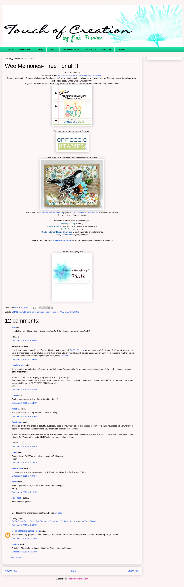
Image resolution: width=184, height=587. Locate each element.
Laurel (15, 395)
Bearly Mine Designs (59, 521)
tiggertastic (17, 498)
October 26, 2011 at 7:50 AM (24, 525)
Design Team (25, 49)
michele (15, 544)
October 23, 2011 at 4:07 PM (24, 476)
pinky (14, 452)
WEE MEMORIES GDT (70, 312)
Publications (90, 49)
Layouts (53, 49)
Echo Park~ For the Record (86, 212)
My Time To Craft (89, 521)
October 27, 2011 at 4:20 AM (24, 538)
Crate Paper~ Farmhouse (51, 212)
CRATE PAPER (19, 312)
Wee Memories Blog (62, 240)
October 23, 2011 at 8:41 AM (24, 389)
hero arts (40, 312)
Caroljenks (17, 422)
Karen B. (16, 409)
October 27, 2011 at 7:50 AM (24, 552)
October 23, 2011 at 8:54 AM (24, 403)
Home (10, 49)
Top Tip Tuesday (77, 350)
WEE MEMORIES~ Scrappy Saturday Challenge (79, 75)
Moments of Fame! (71, 49)
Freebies (121, 49)
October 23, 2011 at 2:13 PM (24, 462)
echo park (31, 312)
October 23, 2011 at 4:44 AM (24, 359)
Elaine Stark (17, 468)
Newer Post (11, 571)
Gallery (40, 49)
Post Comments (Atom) (78, 579)
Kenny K (73, 521)
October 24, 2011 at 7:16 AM (24, 492)
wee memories (52, 312)
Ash (14, 327)
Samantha (64, 356)
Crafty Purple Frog (20, 521)
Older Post (133, 571)
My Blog (58, 513)
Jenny (15, 482)
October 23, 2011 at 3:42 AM (24, 340)
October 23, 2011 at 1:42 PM (24, 446)
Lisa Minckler (18, 365)
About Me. (106, 49)
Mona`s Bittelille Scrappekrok (26, 531)
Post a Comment (16, 557)
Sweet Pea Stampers (39, 521)
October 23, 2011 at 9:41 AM (24, 416)
